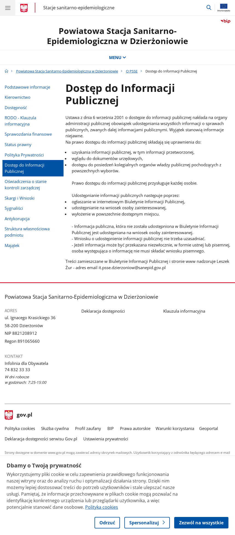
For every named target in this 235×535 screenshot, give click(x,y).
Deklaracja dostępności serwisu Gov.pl (41, 438)
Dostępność (16, 107)
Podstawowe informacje (27, 87)
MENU (117, 57)
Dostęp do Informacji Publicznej (24, 168)
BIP (110, 428)
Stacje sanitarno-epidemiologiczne (78, 7)
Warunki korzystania (175, 428)
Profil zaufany (88, 428)
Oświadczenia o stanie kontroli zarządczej (26, 184)
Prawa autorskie (135, 428)
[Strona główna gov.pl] (24, 8)
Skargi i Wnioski (20, 198)
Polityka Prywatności (24, 155)
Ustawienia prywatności (105, 438)
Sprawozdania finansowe (28, 134)
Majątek (12, 245)
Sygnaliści (14, 208)
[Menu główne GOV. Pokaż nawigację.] (7, 7)
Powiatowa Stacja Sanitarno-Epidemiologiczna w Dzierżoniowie (117, 35)
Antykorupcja (17, 218)
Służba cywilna (55, 428)
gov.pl (19, 415)
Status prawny (18, 144)
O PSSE (131, 71)
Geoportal (208, 428)
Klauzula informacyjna (184, 311)
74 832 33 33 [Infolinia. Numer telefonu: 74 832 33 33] (17, 369)
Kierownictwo (17, 97)
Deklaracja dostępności (103, 311)
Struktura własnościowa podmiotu (27, 232)
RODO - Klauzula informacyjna (20, 121)
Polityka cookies (20, 428)
